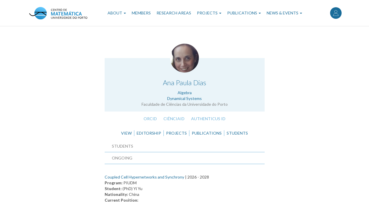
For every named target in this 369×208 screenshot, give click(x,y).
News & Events (284, 12)
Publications (244, 12)
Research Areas (174, 12)
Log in (336, 13)
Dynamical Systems (184, 98)
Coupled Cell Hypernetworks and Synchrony (144, 176)
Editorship (149, 133)
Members (141, 12)
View (126, 133)
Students (237, 133)
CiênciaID (173, 118)
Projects (209, 12)
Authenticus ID (208, 118)
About (117, 12)
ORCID (150, 118)
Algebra (185, 92)
